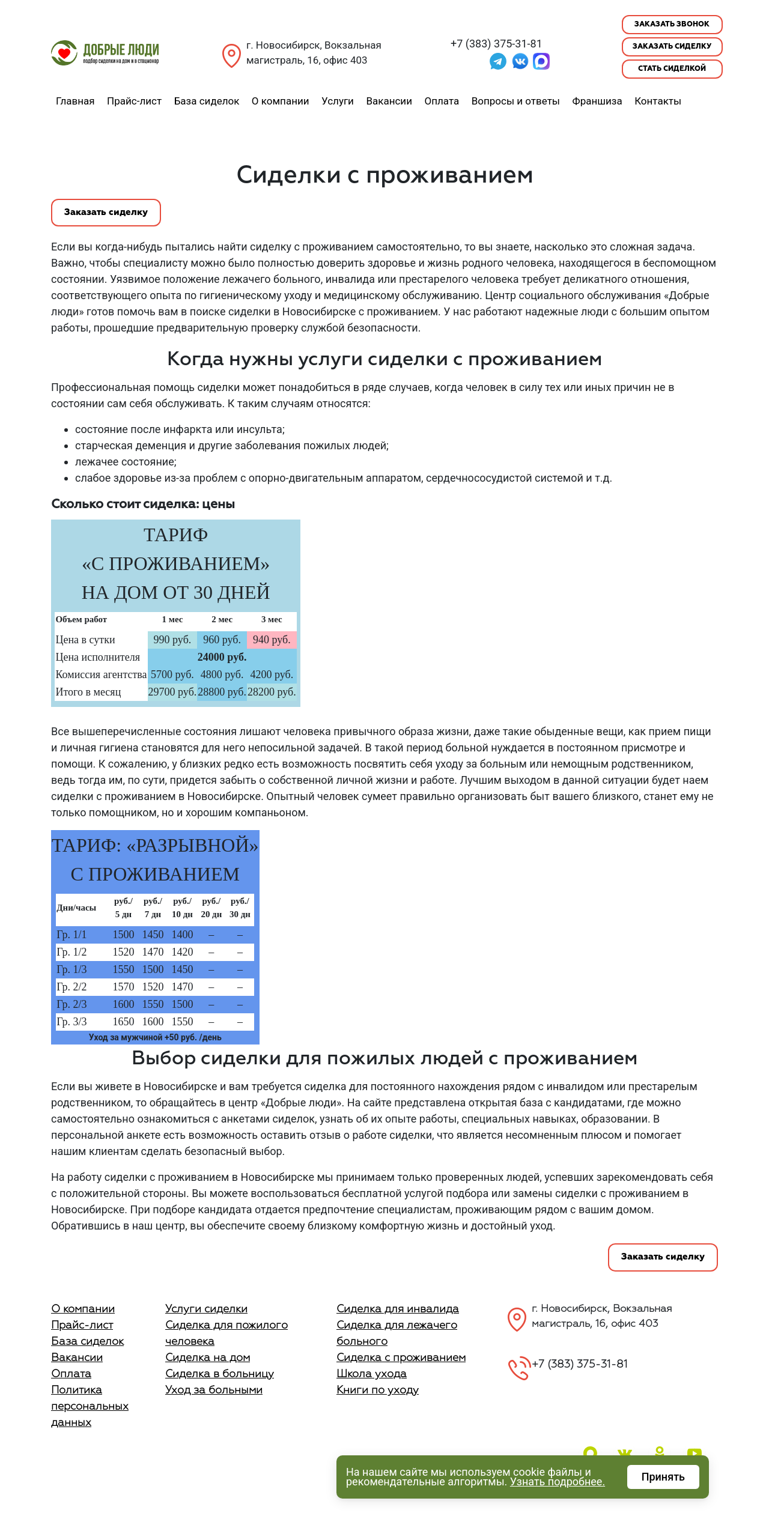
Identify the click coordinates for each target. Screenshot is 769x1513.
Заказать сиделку (672, 46)
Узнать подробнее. (557, 1481)
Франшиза (597, 101)
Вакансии (389, 101)
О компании (280, 101)
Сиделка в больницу (219, 1374)
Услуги (337, 101)
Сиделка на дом (207, 1358)
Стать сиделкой (672, 69)
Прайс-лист (134, 101)
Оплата (441, 101)
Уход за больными (214, 1390)
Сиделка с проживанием (401, 1358)
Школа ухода (371, 1374)
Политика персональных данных (90, 1406)
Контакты (657, 101)
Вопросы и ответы (516, 101)
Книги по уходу (377, 1390)
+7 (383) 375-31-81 (497, 43)
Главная (75, 101)
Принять (663, 1476)
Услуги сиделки (206, 1309)
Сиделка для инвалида (397, 1309)
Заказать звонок (672, 24)
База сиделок (207, 101)
